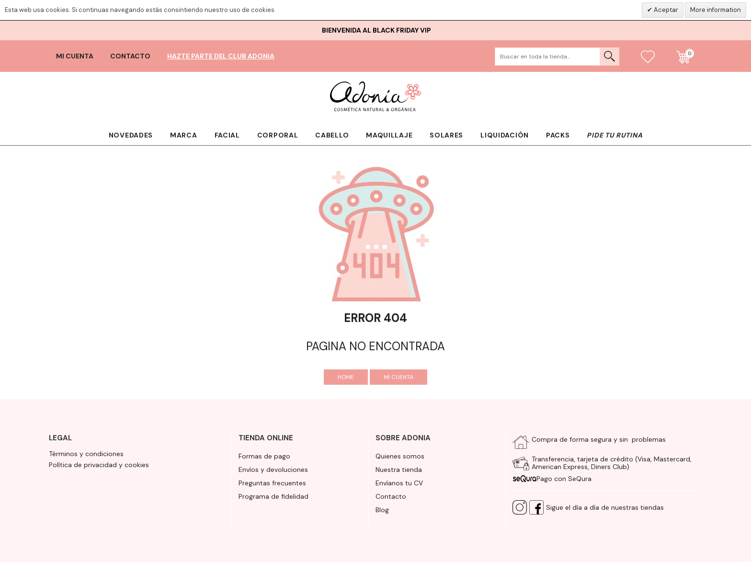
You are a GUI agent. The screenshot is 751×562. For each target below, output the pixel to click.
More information (715, 10)
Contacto (130, 56)
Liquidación (504, 135)
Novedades (131, 135)
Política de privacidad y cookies (99, 464)
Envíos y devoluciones (273, 469)
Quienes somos (400, 456)
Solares (446, 135)
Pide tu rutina (614, 135)
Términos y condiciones (86, 453)
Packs (558, 135)
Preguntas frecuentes (272, 483)
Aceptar (665, 10)
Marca (183, 135)
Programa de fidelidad (273, 496)
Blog (382, 509)
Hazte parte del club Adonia (220, 56)
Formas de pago (264, 456)
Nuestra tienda (399, 469)
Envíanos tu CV (399, 483)
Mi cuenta (74, 56)
